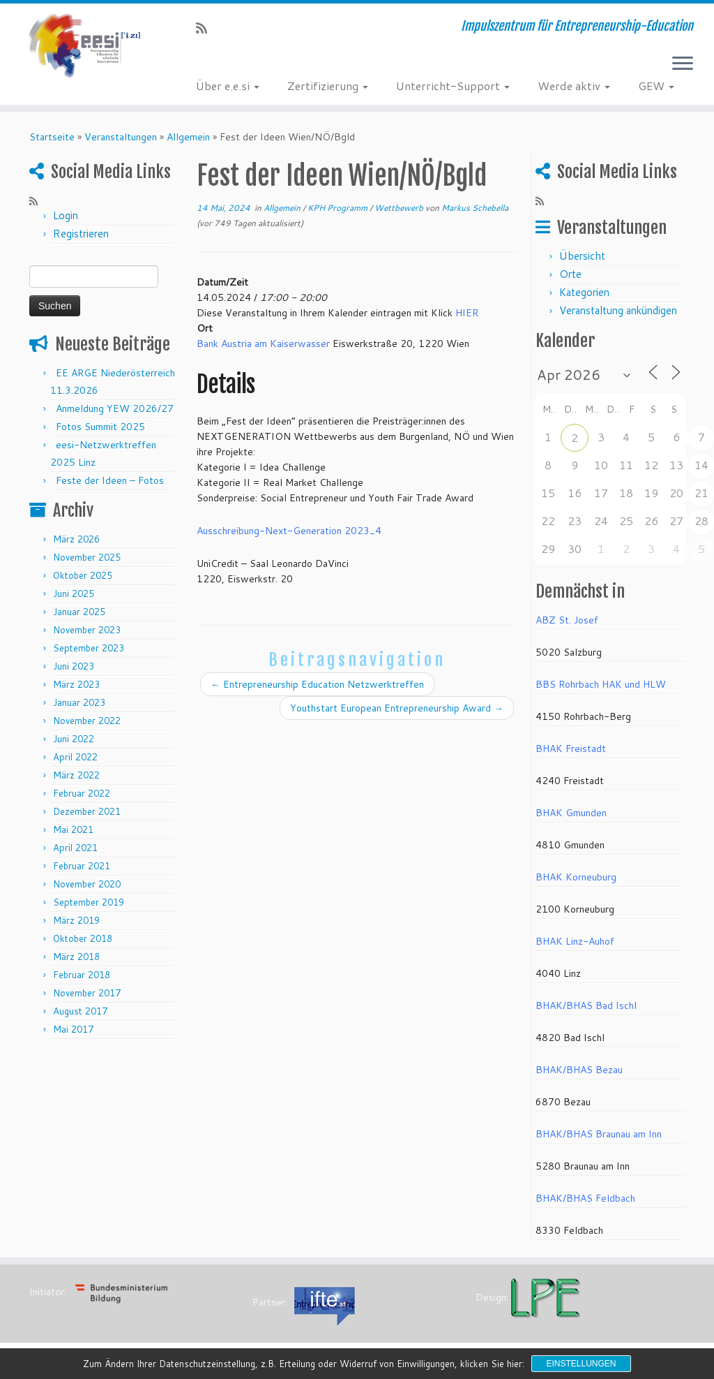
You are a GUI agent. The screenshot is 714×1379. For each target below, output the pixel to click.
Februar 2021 (81, 866)
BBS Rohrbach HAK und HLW (601, 684)
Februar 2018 (81, 974)
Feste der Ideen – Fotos (110, 480)
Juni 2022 (73, 738)
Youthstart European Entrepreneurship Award (396, 708)
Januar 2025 (79, 611)
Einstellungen (581, 1364)
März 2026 (76, 539)
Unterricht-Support (453, 86)
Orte (570, 274)
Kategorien (584, 292)
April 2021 (75, 847)
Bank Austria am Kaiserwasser (263, 344)
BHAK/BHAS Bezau (579, 1070)
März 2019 (76, 920)
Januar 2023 (79, 702)
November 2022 (87, 720)
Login (65, 215)
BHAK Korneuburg (576, 877)
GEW (656, 86)
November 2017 (87, 993)
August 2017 (80, 1011)
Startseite (52, 137)
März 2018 (76, 956)
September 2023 (88, 648)
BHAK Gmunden (571, 813)
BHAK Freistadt (571, 748)
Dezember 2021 (87, 811)
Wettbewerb (399, 208)
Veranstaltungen (120, 137)
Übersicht (582, 256)
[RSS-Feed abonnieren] (206, 28)
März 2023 (76, 684)
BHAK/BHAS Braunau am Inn (599, 1134)
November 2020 (87, 884)
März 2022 (76, 775)
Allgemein (188, 137)
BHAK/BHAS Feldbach (585, 1198)
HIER (466, 313)
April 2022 (75, 757)
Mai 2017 (73, 1029)
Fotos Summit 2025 (100, 427)
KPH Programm (338, 208)
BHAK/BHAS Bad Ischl (586, 1005)
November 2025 (87, 557)
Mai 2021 (73, 829)
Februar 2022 (81, 793)
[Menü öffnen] (682, 64)
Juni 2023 (73, 666)
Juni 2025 (73, 593)
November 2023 (87, 630)
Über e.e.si (227, 86)
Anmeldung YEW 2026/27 (115, 408)
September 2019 (88, 902)
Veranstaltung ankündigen (618, 310)
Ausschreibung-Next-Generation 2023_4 (289, 531)
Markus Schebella (474, 208)
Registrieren (81, 233)
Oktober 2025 (82, 575)
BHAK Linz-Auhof (575, 941)
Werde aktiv (574, 86)
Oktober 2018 (82, 938)
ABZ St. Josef (567, 620)
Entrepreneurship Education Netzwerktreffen (317, 684)
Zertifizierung (327, 86)
